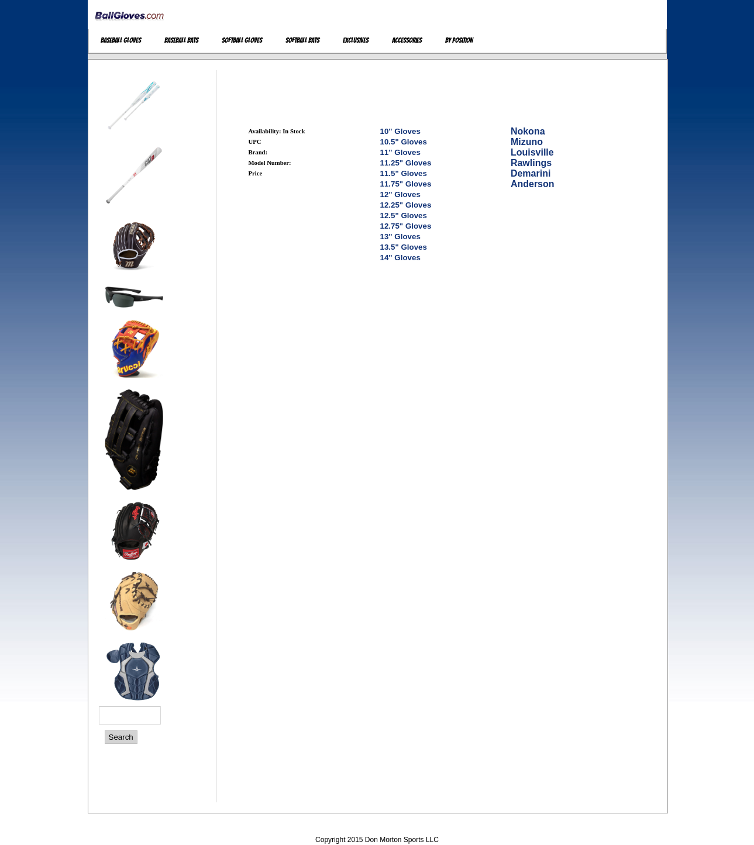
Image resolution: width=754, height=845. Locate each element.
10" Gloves (400, 131)
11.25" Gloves (406, 162)
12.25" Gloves (406, 205)
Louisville (532, 152)
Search (121, 737)
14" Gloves (400, 257)
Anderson (533, 184)
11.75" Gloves (406, 184)
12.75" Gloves (406, 226)
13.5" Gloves (403, 247)
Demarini (530, 173)
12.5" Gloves (403, 215)
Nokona (528, 131)
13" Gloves (400, 236)
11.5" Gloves (403, 173)
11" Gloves (400, 152)
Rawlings (531, 163)
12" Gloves (400, 194)
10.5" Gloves (403, 141)
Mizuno (527, 142)
